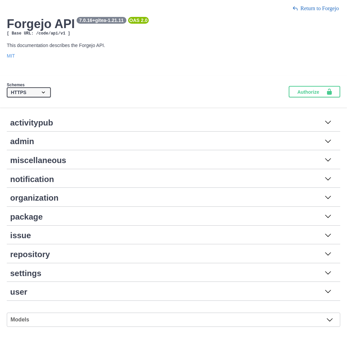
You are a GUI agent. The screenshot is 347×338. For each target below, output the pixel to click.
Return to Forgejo (315, 8)
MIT (11, 57)
